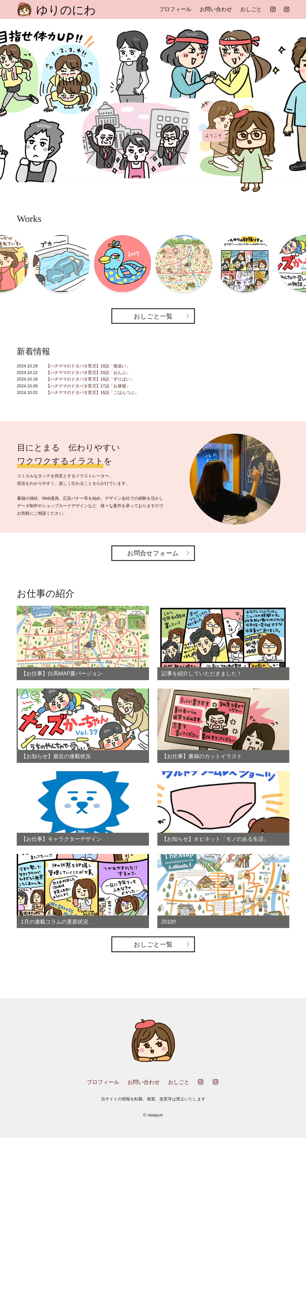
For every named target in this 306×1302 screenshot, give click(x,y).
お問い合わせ (216, 9)
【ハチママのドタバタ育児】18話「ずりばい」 (90, 379)
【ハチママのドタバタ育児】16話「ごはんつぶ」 (92, 392)
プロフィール (175, 9)
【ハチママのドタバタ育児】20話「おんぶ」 (88, 372)
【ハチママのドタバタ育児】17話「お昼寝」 (88, 386)
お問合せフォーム (153, 553)
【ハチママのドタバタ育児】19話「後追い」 (88, 366)
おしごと (251, 9)
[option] (153, 100)
